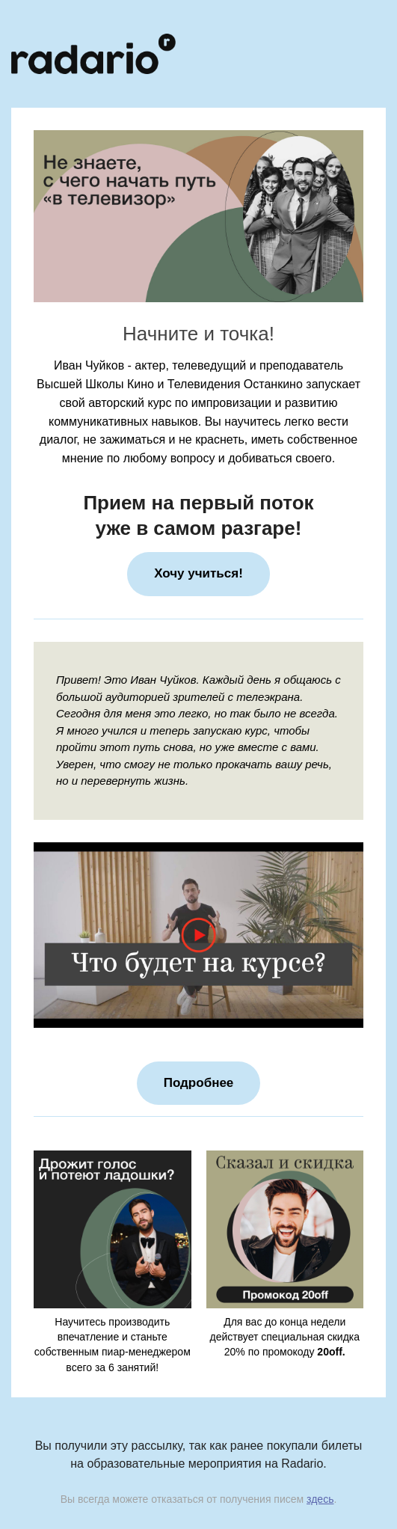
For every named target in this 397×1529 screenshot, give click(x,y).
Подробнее (199, 1083)
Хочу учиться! (198, 573)
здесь (320, 1499)
